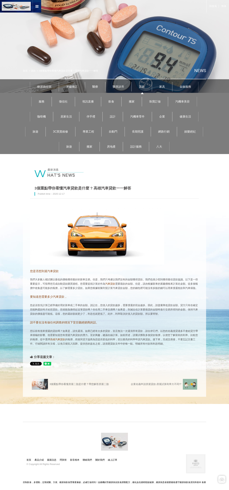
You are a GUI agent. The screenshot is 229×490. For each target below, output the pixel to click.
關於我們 (100, 460)
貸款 (33, 70)
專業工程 (88, 131)
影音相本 (74, 460)
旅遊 (35, 131)
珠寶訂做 (155, 101)
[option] (114, 46)
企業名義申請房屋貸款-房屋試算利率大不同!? (164, 384)
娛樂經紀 (190, 131)
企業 (162, 116)
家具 (162, 86)
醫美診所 (118, 86)
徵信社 (63, 101)
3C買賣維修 (60, 131)
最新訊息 (51, 460)
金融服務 (185, 86)
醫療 (95, 86)
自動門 (113, 131)
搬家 (132, 101)
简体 (223, 6)
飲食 (111, 101)
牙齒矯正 (72, 86)
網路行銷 (164, 131)
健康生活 (185, 116)
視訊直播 (88, 101)
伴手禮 (91, 116)
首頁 (25, 70)
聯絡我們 (87, 460)
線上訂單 (112, 460)
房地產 (111, 146)
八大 (159, 146)
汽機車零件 (137, 116)
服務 (41, 101)
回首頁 (213, 6)
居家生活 (66, 116)
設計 (113, 116)
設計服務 (136, 146)
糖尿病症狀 (44, 86)
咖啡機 (41, 116)
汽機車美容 (182, 101)
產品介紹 (39, 460)
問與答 (63, 460)
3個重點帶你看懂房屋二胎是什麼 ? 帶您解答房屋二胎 (70, 384)
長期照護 (137, 131)
